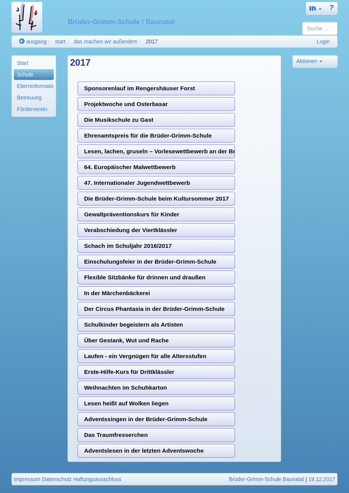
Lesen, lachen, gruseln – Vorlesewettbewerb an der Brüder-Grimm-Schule (159, 151)
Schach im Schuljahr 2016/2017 (128, 245)
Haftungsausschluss (97, 479)
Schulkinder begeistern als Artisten (133, 324)
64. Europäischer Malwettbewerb (130, 167)
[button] (315, 8)
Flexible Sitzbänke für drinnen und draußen (144, 277)
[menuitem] (34, 63)
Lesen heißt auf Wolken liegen (126, 403)
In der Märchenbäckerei (117, 293)
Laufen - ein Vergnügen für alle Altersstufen (145, 356)
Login (323, 41)
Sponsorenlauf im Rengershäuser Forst (139, 88)
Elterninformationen (35, 86)
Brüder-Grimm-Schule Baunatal (266, 479)
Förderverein (32, 109)
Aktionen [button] (309, 61)
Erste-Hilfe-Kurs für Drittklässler (129, 372)
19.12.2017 (321, 479)
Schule (25, 74)
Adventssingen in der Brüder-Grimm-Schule (146, 419)
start (60, 41)
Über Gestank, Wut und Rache (126, 340)
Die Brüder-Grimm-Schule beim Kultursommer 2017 (156, 198)
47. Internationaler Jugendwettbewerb (137, 182)
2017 (152, 41)
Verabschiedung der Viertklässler (130, 230)
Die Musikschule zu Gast (118, 119)
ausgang (33, 41)
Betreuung (29, 98)
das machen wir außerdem (105, 41)
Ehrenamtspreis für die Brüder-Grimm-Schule (148, 135)
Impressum (27, 479)
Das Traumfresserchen (116, 435)
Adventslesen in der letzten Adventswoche (144, 450)
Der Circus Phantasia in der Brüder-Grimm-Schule (154, 308)
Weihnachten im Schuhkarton (125, 387)
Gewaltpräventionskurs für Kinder (131, 214)
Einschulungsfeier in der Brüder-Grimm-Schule (150, 261)
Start (22, 63)
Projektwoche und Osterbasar (126, 104)
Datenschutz (57, 479)
